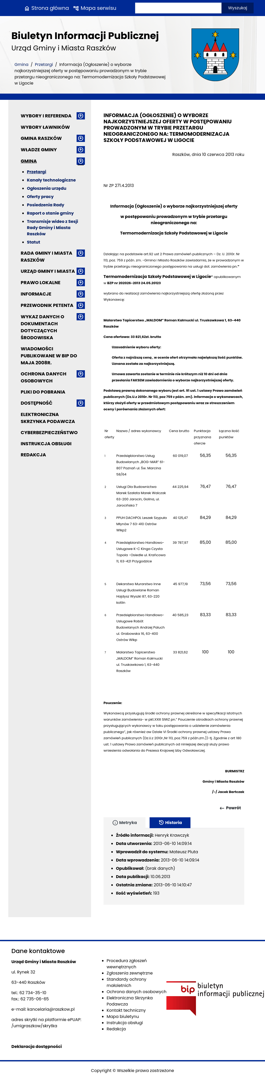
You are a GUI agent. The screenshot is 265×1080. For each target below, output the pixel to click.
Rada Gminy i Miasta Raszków (46, 256)
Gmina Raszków (41, 138)
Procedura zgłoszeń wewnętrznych (127, 964)
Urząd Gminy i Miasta (48, 271)
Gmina (21, 64)
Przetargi (44, 64)
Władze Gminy (39, 149)
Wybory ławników (45, 127)
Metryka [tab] (124, 822)
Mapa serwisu (94, 8)
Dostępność (36, 403)
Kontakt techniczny (126, 1010)
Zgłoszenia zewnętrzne (130, 973)
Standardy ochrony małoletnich (126, 982)
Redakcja (33, 454)
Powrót (230, 808)
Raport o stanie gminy (50, 213)
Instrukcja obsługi (46, 443)
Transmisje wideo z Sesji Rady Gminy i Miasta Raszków (52, 227)
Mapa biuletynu (123, 1016)
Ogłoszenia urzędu (46, 188)
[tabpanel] (174, 866)
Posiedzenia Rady (45, 205)
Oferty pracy (40, 197)
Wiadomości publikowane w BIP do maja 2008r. (49, 355)
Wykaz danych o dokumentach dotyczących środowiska (42, 327)
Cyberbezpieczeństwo (49, 432)
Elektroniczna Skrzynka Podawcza (48, 418)
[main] (174, 470)
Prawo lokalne (41, 282)
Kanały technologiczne (51, 180)
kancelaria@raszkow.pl (51, 1009)
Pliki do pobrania (43, 392)
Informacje (36, 294)
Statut (33, 242)
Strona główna (46, 8)
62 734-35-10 (32, 993)
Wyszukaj (237, 8)
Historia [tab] (170, 822)
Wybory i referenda (46, 115)
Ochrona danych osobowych (43, 377)
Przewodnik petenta (47, 305)
